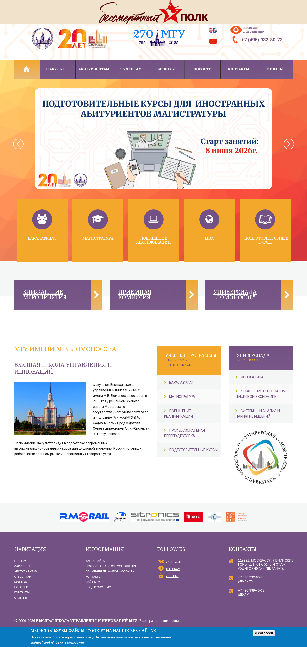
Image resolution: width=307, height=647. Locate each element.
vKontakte (174, 562)
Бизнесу (166, 69)
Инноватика (252, 377)
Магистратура (97, 238)
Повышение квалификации (153, 240)
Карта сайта (95, 561)
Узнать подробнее (70, 642)
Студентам (130, 69)
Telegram (173, 569)
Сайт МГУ (93, 582)
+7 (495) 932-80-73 (262, 40)
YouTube (172, 576)
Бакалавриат (42, 238)
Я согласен (264, 633)
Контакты (238, 69)
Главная (27, 69)
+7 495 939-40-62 (251, 590)
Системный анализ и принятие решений (258, 414)
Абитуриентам (93, 69)
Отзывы (275, 69)
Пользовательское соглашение (111, 566)
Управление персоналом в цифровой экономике (262, 394)
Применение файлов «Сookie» (110, 571)
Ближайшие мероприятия (45, 294)
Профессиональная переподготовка (185, 433)
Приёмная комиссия (135, 294)
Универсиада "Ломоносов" (235, 294)
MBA (209, 238)
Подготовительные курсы (266, 240)
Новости (202, 69)
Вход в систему (98, 587)
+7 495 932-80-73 (251, 577)
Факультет (57, 69)
